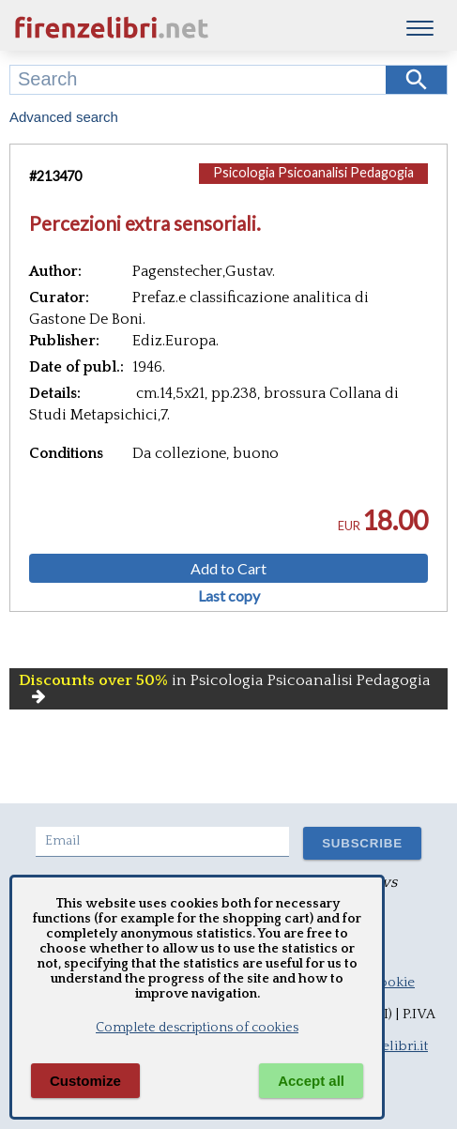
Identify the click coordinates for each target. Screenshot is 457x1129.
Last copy (229, 595)
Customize (85, 1081)
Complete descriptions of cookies (197, 1027)
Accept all (311, 1081)
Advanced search (63, 117)
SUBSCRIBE (362, 843)
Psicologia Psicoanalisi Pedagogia (313, 172)
